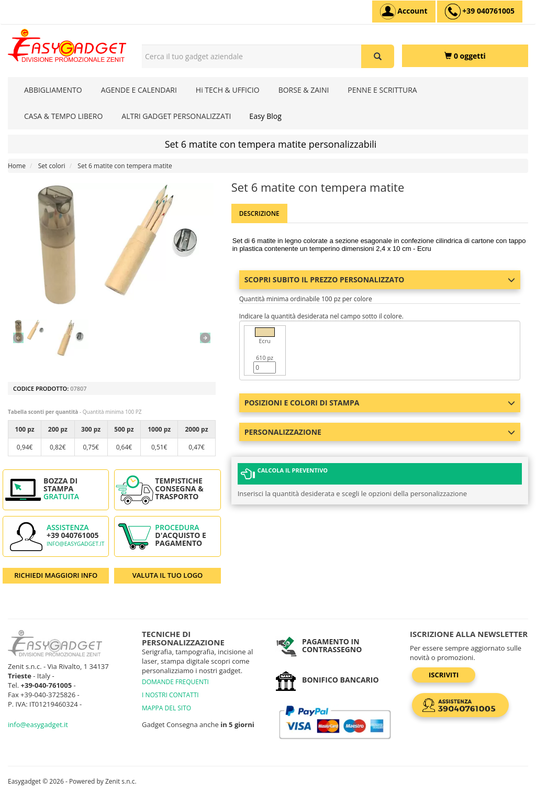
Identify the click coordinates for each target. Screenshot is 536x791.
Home (17, 165)
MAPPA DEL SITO (166, 708)
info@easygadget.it (76, 543)
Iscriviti (444, 674)
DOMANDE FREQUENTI (175, 681)
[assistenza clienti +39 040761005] (479, 12)
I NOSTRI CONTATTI (170, 694)
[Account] (404, 12)
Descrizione (259, 213)
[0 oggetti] (465, 56)
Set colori (51, 165)
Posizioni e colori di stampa (379, 403)
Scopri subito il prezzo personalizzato (379, 279)
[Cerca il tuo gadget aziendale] (377, 56)
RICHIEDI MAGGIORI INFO (55, 575)
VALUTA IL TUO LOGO (167, 575)
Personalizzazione (379, 432)
